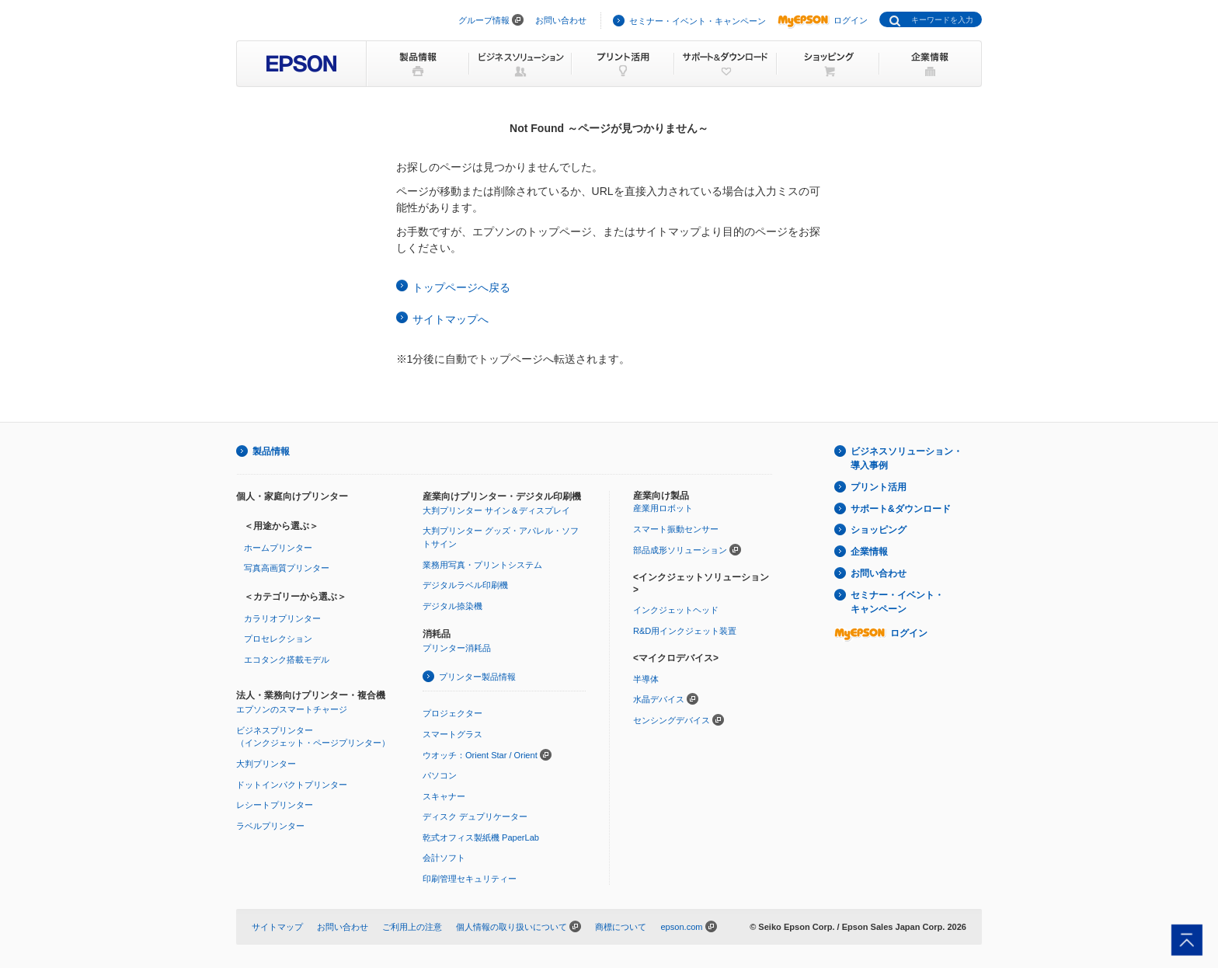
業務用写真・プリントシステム (482, 564)
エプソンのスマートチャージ (291, 709)
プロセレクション (278, 638)
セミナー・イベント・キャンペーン (697, 21)
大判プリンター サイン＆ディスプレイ (496, 510)
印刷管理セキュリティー (470, 878)
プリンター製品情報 (477, 676)
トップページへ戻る (461, 287)
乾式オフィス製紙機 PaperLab (481, 837)
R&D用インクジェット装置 (684, 630)
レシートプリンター (274, 805)
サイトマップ (277, 926)
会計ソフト (444, 857)
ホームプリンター (278, 547)
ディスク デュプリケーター (475, 816)
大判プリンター (266, 763)
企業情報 (869, 551)
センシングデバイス (671, 720)
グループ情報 (484, 20)
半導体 (646, 679)
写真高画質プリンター (286, 568)
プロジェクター (452, 713)
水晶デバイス (658, 699)
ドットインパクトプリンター (291, 784)
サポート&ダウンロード (901, 508)
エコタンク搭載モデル (286, 659)
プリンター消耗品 (457, 648)
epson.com (681, 926)
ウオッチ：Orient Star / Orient (480, 755)
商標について (620, 926)
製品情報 (271, 451)
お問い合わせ (560, 20)
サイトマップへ (450, 319)
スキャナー (444, 796)
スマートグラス (452, 734)
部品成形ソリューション (680, 550)
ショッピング (879, 529)
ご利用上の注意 (412, 926)
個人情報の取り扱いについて (511, 926)
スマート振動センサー (676, 529)
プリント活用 (879, 487)
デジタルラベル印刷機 (465, 585)
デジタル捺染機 (452, 606)
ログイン (823, 20)
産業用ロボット (663, 508)
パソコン (440, 775)
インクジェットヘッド (676, 610)
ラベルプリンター (270, 825)
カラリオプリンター (282, 618)
